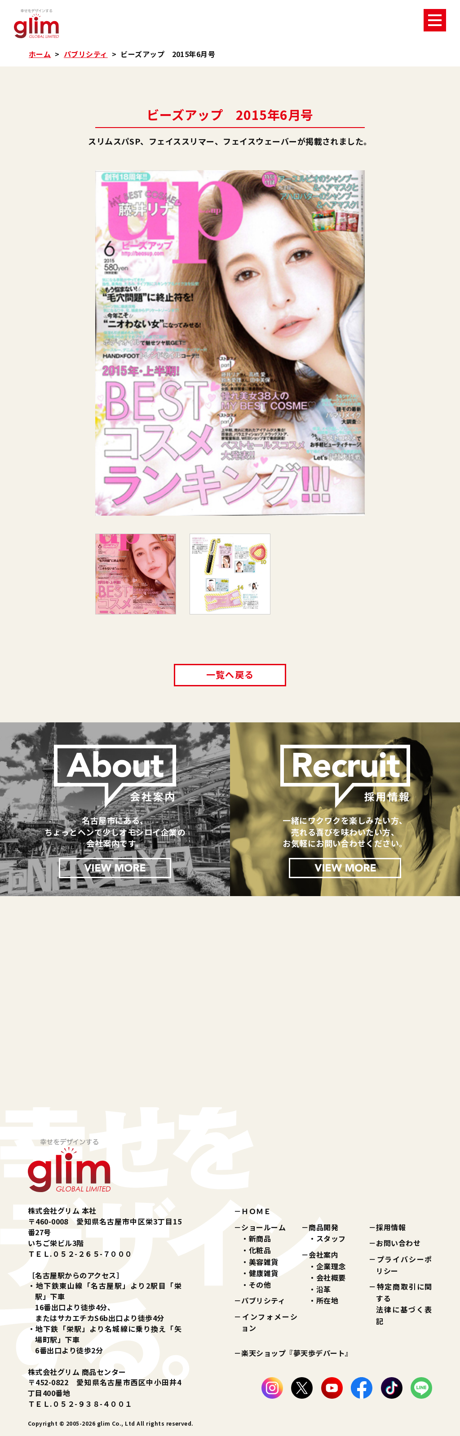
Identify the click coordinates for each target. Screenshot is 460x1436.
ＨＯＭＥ (256, 1211)
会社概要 (331, 1277)
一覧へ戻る (230, 674)
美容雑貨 (264, 1261)
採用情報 (391, 1227)
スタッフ (331, 1238)
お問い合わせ (398, 1242)
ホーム (40, 54)
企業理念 (331, 1266)
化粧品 (260, 1250)
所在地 (327, 1300)
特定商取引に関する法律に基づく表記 (404, 1303)
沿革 (323, 1289)
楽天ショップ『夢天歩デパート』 (296, 1353)
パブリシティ (86, 54)
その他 (260, 1284)
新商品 (260, 1238)
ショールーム (263, 1227)
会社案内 (323, 1254)
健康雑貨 (264, 1273)
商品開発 (323, 1227)
